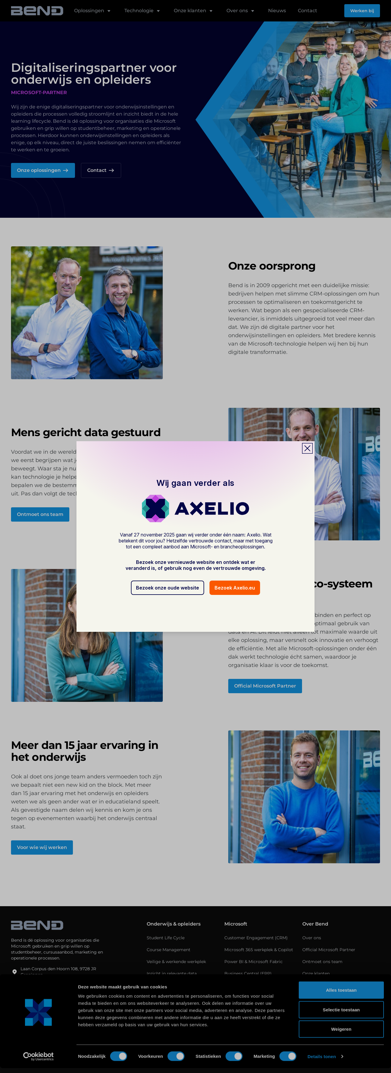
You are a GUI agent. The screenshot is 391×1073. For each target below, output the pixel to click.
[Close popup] (307, 448)
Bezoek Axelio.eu (235, 588)
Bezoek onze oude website (167, 588)
